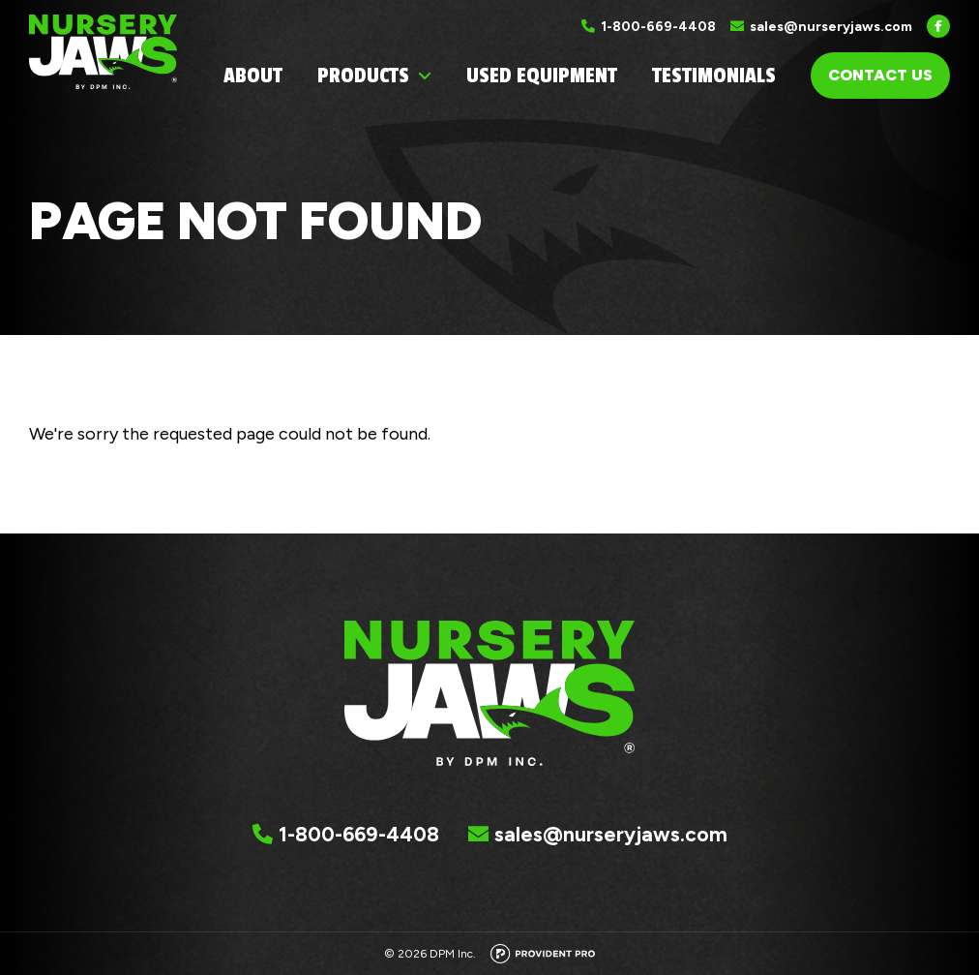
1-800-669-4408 (658, 26)
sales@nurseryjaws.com (831, 26)
